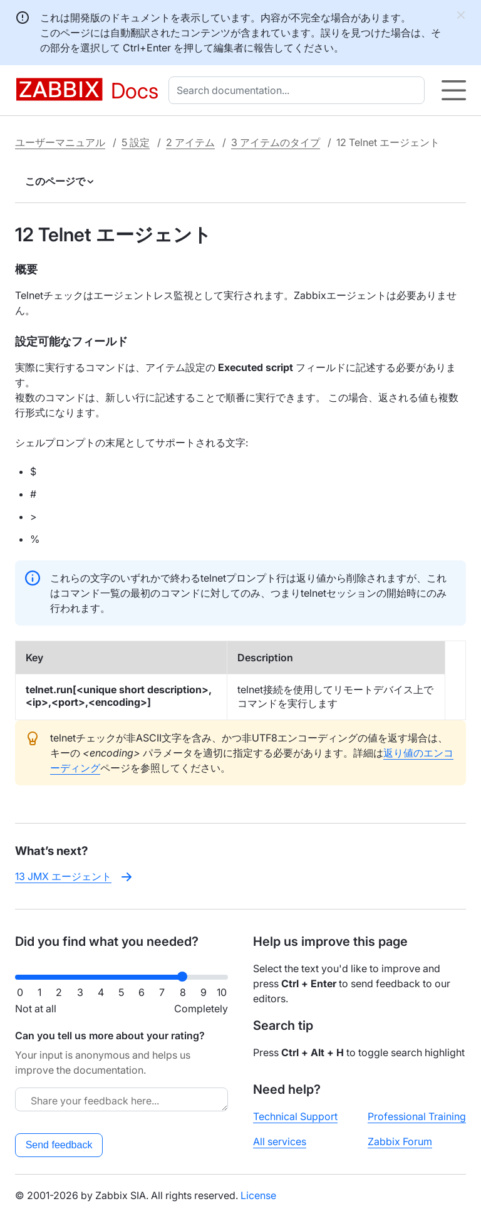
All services (279, 1141)
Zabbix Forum (400, 1141)
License (258, 1195)
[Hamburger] (454, 90)
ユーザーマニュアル (60, 142)
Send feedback (59, 1145)
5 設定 (136, 142)
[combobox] (299, 90)
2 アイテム (190, 142)
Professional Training (417, 1116)
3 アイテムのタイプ (275, 142)
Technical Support (295, 1116)
